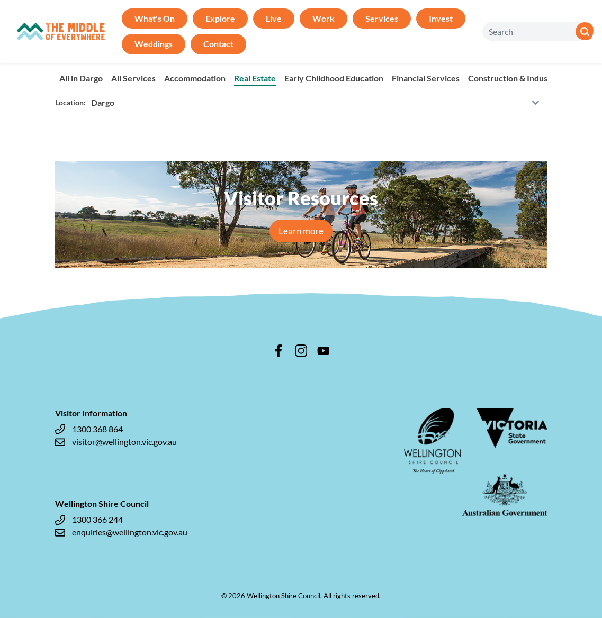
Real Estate (255, 78)
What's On (154, 18)
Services (381, 18)
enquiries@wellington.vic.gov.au (121, 532)
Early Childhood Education (333, 78)
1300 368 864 (89, 429)
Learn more (301, 231)
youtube (323, 350)
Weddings (153, 44)
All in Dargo (81, 78)
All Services (133, 78)
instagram (301, 350)
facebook (278, 350)
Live (274, 18)
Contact (218, 44)
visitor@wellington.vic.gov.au (116, 442)
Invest (441, 18)
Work (323, 18)
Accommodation (195, 78)
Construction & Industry (513, 78)
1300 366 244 (89, 519)
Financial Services (426, 78)
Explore (220, 18)
